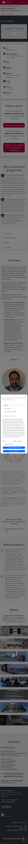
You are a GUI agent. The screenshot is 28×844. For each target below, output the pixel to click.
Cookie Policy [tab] (7, 408)
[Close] (25, 396)
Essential (7, 441)
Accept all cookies (14, 451)
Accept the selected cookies (14, 447)
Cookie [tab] (6, 405)
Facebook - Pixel (9, 444)
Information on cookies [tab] (10, 411)
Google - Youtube (17, 441)
